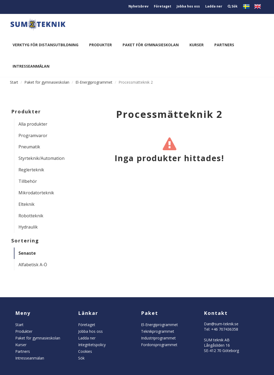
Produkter (100, 44)
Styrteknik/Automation (39, 158)
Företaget (162, 6)
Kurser (196, 44)
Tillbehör (27, 181)
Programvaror (32, 135)
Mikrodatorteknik (36, 193)
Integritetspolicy (92, 344)
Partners (224, 44)
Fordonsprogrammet (159, 344)
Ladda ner (213, 6)
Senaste (27, 253)
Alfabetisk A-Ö (32, 265)
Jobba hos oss (188, 6)
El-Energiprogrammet (93, 82)
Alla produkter (32, 124)
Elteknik (26, 204)
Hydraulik (28, 227)
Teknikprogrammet (157, 331)
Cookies (85, 351)
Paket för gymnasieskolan (151, 44)
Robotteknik (30, 216)
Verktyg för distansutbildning (45, 44)
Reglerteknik (31, 170)
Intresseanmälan (31, 66)
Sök (233, 6)
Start (14, 82)
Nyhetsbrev (138, 6)
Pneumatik (29, 147)
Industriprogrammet (158, 338)
